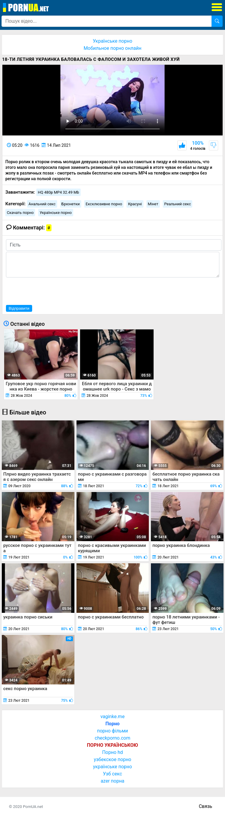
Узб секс (112, 774)
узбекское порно (112, 759)
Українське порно (112, 41)
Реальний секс (177, 204)
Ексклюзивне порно (104, 204)
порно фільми (112, 731)
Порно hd (112, 752)
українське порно (112, 766)
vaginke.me (112, 716)
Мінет (153, 204)
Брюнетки (71, 204)
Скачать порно (20, 212)
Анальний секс (42, 204)
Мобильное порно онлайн (112, 48)
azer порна (112, 781)
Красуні (135, 204)
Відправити (19, 308)
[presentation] (51, 290)
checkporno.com (112, 738)
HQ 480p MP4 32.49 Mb (58, 192)
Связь (205, 806)
